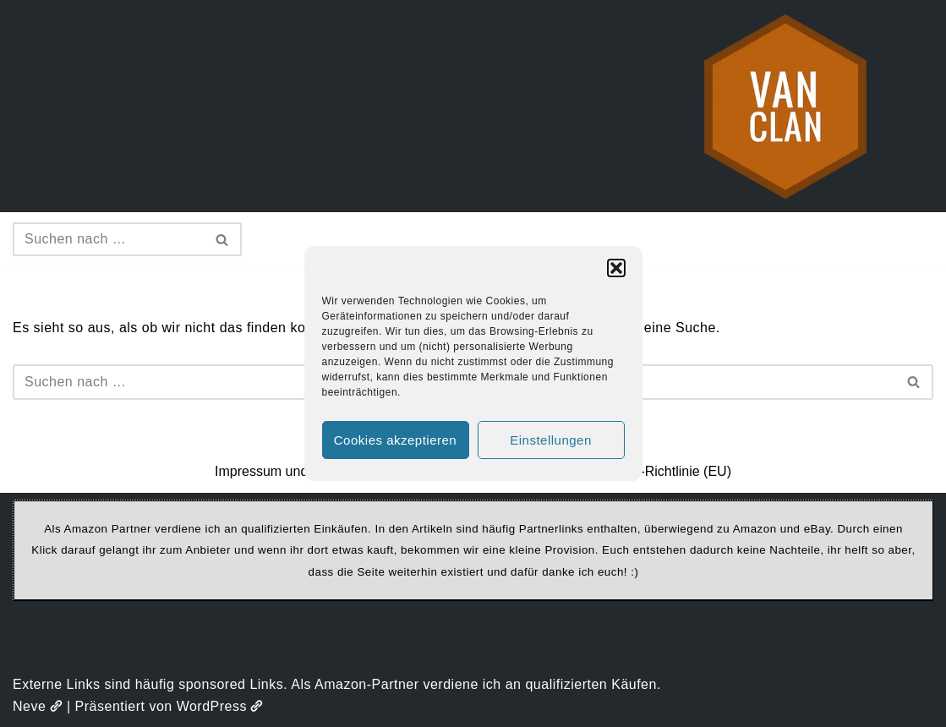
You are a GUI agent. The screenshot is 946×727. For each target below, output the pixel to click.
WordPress (220, 706)
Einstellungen (551, 440)
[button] (616, 268)
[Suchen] (108, 239)
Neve (38, 706)
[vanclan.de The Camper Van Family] (785, 106)
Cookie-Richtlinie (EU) (665, 471)
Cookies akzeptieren (395, 440)
